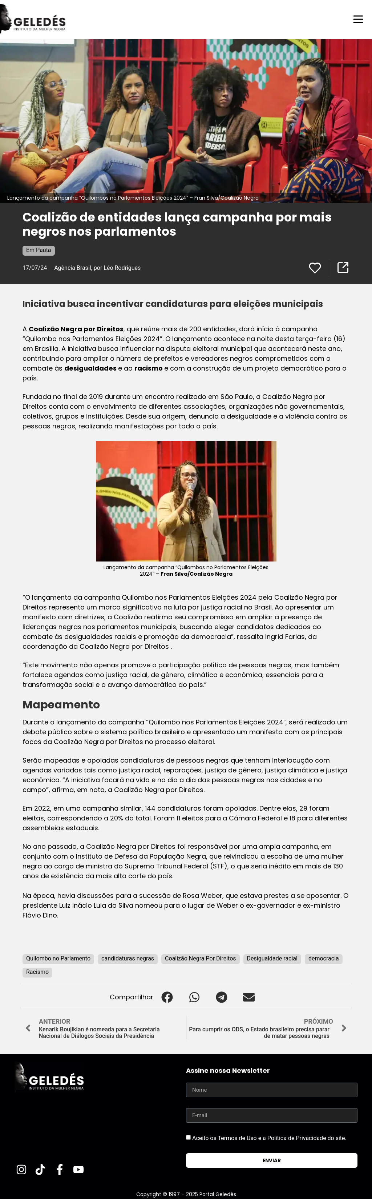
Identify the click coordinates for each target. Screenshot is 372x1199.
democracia (323, 958)
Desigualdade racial (272, 958)
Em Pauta (38, 249)
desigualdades (91, 367)
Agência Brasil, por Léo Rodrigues (97, 267)
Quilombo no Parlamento (58, 958)
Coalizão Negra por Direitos (76, 328)
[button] (167, 996)
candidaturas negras (127, 958)
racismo (149, 367)
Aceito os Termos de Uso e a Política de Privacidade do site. (269, 1137)
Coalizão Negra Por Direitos (200, 958)
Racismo (37, 971)
